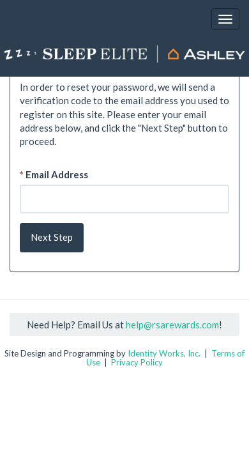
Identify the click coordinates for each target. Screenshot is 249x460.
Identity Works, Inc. (164, 353)
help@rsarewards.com (172, 324)
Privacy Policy (137, 362)
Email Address (54, 174)
